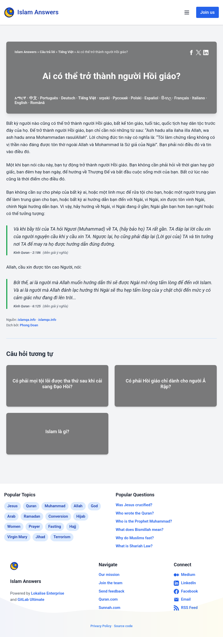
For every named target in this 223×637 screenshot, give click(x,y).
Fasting (54, 526)
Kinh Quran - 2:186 (27, 253)
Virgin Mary (17, 537)
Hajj (72, 526)
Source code (123, 626)
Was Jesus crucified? (134, 505)
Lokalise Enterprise (47, 593)
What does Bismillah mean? (139, 529)
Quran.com (108, 599)
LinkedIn (185, 583)
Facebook (186, 591)
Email (182, 599)
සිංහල (166, 98)
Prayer (34, 526)
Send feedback (111, 591)
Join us (207, 12)
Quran (31, 506)
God (94, 506)
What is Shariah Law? (134, 546)
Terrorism (61, 537)
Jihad (40, 537)
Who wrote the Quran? (135, 513)
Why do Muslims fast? (135, 538)
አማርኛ (20, 98)
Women (13, 526)
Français (181, 98)
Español (151, 98)
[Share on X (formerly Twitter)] (198, 52)
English (21, 102)
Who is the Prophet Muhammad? (144, 521)
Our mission (109, 574)
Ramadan (32, 516)
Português (49, 98)
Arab (11, 516)
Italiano (198, 98)
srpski (104, 98)
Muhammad (55, 506)
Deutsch (68, 98)
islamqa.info (27, 320)
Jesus (12, 506)
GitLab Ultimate (30, 599)
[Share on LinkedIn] (205, 52)
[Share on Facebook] (191, 52)
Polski (136, 98)
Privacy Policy (101, 626)
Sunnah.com (109, 607)
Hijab (80, 516)
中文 (33, 98)
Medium (184, 574)
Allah (78, 506)
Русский (120, 98)
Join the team (110, 583)
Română (37, 102)
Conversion (58, 516)
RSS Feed (185, 607)
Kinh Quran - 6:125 (27, 306)
